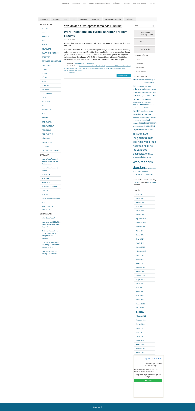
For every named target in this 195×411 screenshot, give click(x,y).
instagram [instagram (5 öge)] (136, 117)
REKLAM (127, 3)
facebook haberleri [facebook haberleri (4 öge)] (138, 108)
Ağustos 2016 (141, 219)
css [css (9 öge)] (148, 96)
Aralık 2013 (140, 243)
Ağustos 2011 (141, 316)
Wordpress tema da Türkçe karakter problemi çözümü (109, 68)
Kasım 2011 (140, 304)
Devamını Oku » (123, 75)
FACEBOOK (46, 65)
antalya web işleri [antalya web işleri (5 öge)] (145, 86)
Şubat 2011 (140, 336)
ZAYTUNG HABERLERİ (50, 150)
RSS (142, 42)
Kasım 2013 (140, 247)
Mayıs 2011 (140, 324)
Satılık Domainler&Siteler (99, 3)
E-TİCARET (117, 3)
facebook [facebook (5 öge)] (152, 105)
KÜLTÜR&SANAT (48, 93)
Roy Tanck (136, 182)
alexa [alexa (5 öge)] (134, 83)
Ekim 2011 (140, 308)
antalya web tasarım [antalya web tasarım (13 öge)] (142, 89)
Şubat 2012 (140, 292)
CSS (73, 19)
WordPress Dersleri (76, 68)
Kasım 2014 (140, 227)
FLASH (44, 69)
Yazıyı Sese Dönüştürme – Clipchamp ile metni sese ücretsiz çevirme (51, 244)
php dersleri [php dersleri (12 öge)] (149, 126)
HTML (44, 81)
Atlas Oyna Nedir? (48, 218)
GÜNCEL (45, 77)
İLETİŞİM (152, 3)
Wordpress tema (88, 68)
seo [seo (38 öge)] (152, 129)
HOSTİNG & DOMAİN (139, 3)
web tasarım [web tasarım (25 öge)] (144, 157)
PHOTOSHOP (47, 102)
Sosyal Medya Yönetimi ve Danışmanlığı (153, 365)
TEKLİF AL (148, 380)
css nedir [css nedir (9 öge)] (145, 99)
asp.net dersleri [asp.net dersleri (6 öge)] (147, 92)
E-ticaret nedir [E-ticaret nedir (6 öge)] (143, 105)
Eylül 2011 (140, 312)
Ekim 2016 (140, 215)
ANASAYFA (65, 3)
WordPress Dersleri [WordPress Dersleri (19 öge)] (143, 174)
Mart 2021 (140, 206)
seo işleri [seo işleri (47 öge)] (148, 137)
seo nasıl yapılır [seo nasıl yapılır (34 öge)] (142, 141)
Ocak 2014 (140, 239)
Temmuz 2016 (141, 223)
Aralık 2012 (140, 263)
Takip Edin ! (145, 50)
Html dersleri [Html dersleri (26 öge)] (145, 114)
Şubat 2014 (140, 235)
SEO (84, 3)
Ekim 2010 (140, 352)
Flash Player (151, 182)
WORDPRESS (47, 142)
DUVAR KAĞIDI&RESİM (113, 19)
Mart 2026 (140, 194)
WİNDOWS (46, 138)
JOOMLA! (45, 89)
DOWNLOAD (95, 19)
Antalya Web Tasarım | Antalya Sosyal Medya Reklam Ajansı (50, 161)
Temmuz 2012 (141, 275)
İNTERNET (46, 85)
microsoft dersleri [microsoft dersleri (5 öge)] (138, 126)
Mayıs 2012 (140, 279)
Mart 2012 (140, 288)
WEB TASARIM (47, 134)
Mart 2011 (140, 332)
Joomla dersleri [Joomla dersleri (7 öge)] (145, 118)
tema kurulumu (110, 66)
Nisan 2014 (140, 231)
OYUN (44, 98)
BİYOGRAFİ (46, 37)
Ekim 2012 (140, 271)
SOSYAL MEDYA (48, 126)
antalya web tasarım (54, 9)
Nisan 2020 (140, 210)
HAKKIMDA (76, 3)
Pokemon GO (46, 110)
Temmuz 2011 (141, 320)
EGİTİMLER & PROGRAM (51, 61)
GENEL (44, 73)
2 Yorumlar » (71, 72)
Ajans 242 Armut (153, 358)
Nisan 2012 (140, 283)
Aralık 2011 (140, 300)
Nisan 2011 (140, 328)
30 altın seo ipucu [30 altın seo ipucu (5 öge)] (149, 79)
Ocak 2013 (140, 259)
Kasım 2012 (140, 267)
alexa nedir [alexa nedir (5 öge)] (140, 83)
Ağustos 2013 (141, 251)
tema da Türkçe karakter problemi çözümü (92, 66)
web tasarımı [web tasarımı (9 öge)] (150, 168)
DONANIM (83, 19)
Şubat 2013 (140, 255)
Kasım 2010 (140, 348)
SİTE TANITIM (47, 122)
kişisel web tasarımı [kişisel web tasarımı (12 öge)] (148, 123)
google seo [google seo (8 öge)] (145, 111)
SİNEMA (45, 118)
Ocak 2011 (140, 340)
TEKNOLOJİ (46, 130)
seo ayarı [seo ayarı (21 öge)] (138, 134)
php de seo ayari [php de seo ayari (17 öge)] (141, 129)
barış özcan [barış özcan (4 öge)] (143, 96)
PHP (43, 106)
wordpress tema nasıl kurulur (73, 70)
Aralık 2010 (140, 344)
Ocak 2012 (140, 296)
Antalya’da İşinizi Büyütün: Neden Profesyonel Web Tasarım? (51, 224)
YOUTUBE (45, 146)
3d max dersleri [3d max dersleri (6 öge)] (138, 80)
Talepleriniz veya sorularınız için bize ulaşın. (148, 376)
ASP (66, 19)
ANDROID (56, 19)
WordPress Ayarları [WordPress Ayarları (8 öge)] (140, 172)
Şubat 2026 (140, 198)
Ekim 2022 (140, 202)
